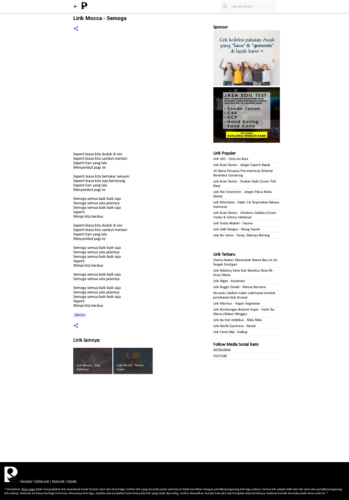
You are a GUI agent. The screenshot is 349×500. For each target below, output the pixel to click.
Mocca (80, 315)
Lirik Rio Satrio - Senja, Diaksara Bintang (241, 235)
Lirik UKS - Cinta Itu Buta (230, 159)
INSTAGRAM (222, 350)
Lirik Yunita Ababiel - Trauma (233, 223)
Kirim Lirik (58, 481)
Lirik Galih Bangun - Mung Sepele (236, 229)
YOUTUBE (220, 356)
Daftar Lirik (42, 481)
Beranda (26, 481)
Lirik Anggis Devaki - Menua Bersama (239, 287)
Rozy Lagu (28, 489)
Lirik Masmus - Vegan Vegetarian (236, 303)
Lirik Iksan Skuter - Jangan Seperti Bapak (241, 165)
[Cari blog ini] (253, 6)
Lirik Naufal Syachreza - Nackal (234, 326)
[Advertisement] (133, 419)
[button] (76, 29)
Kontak (72, 481)
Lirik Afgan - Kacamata (229, 281)
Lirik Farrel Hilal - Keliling (230, 332)
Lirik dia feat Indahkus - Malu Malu (237, 320)
